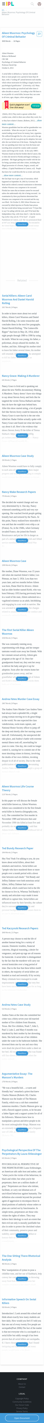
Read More (22, 341)
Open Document (22, 1418)
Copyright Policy (22, 1388)
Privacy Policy (22, 1398)
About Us (22, 1374)
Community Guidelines (22, 1391)
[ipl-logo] (10, 5)
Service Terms (22, 1401)
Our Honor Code (22, 1395)
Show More (22, 210)
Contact (22, 1377)
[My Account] (40, 4)
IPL (3, 10)
